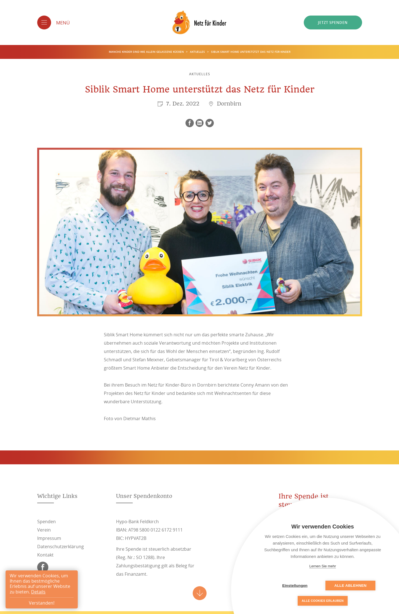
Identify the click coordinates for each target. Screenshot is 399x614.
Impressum (49, 538)
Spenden (46, 521)
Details (38, 592)
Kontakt (45, 555)
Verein (44, 530)
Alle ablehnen (350, 585)
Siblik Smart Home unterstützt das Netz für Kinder (250, 52)
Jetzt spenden (333, 22)
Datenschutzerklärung (60, 546)
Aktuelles (198, 52)
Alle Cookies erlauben (323, 600)
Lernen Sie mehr (322, 566)
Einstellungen (294, 585)
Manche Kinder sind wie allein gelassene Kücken (147, 52)
